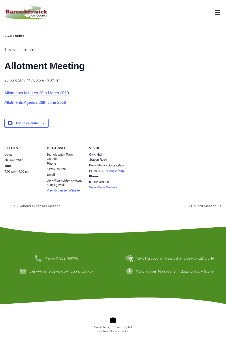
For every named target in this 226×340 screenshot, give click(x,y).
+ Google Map (114, 171)
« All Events (14, 36)
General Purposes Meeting (38, 206)
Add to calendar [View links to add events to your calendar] (27, 123)
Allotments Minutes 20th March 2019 (36, 93)
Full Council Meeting (201, 206)
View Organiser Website (63, 190)
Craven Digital (121, 327)
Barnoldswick (119, 331)
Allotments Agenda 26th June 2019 (35, 102)
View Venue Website (103, 187)
